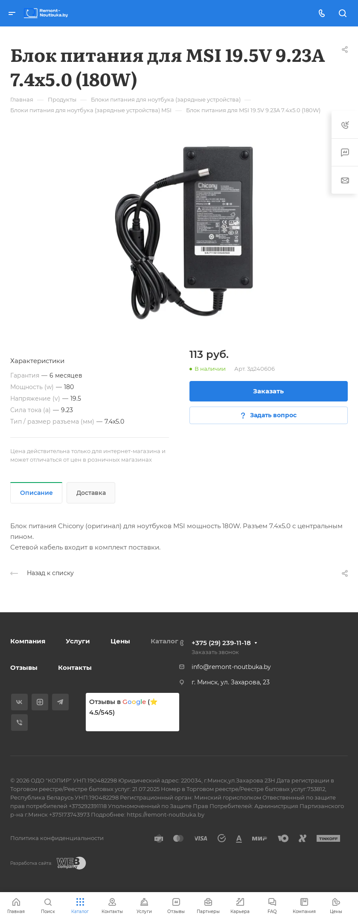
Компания (27, 641)
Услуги (78, 641)
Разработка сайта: (31, 863)
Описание (36, 493)
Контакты (75, 667)
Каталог (164, 641)
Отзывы (24, 667)
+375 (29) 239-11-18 (221, 643)
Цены (120, 641)
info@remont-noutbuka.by (231, 667)
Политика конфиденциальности (57, 838)
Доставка (91, 493)
